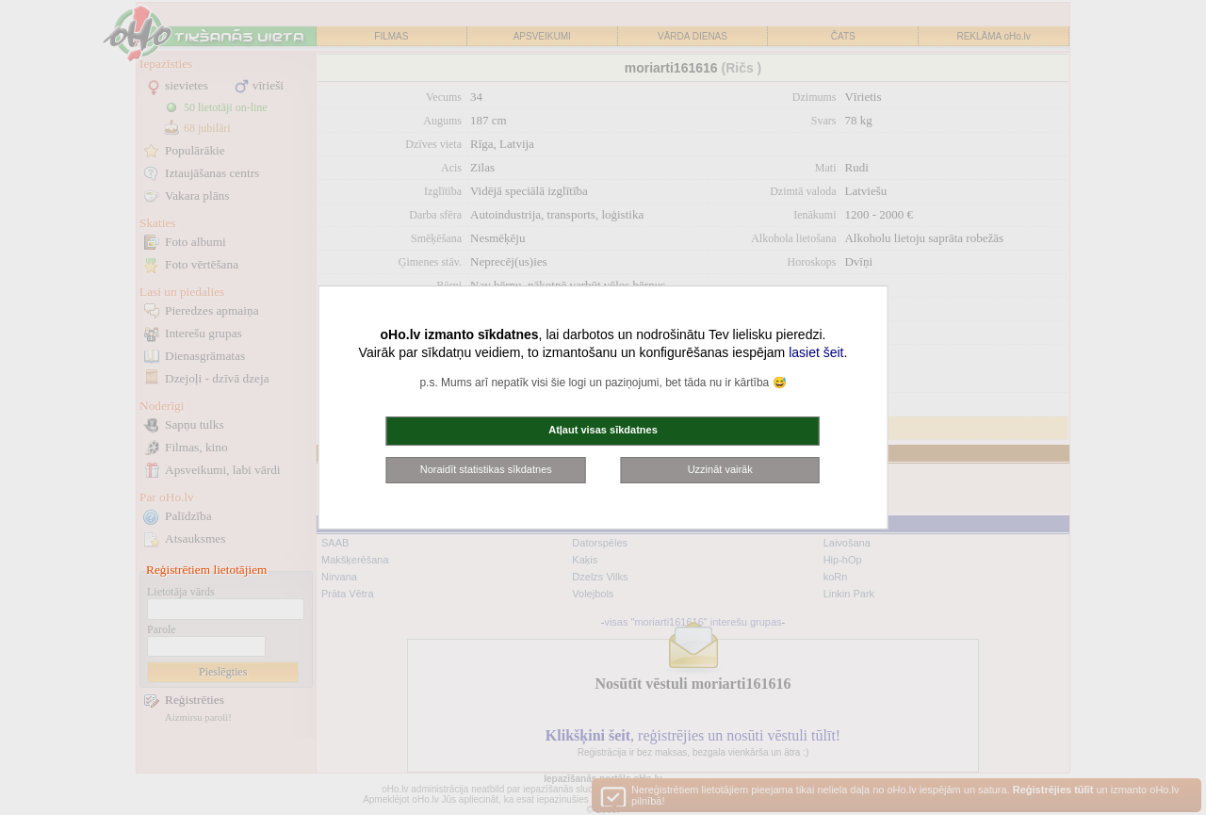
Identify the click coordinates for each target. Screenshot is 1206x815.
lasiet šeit (816, 352)
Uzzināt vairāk (720, 469)
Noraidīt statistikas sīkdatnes (486, 469)
